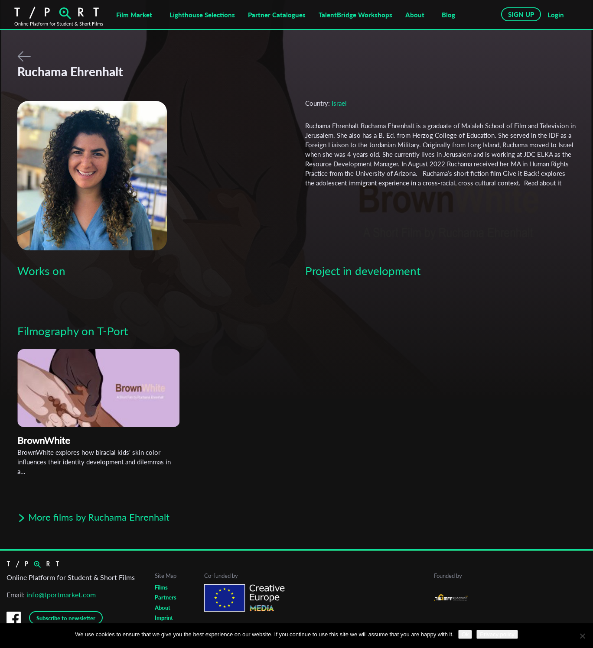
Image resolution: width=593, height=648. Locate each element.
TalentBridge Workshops (355, 15)
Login (555, 15)
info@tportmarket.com (61, 594)
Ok (465, 634)
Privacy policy (497, 634)
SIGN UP (521, 14)
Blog (448, 15)
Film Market (134, 15)
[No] (582, 636)
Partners (165, 597)
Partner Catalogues (277, 15)
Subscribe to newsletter (65, 618)
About (414, 15)
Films (161, 587)
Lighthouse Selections (202, 15)
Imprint (164, 617)
